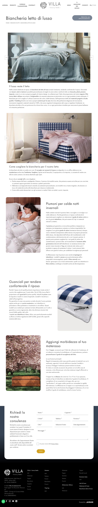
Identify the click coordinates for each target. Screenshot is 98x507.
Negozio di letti (15, 23)
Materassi (29, 476)
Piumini (29, 486)
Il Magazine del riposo (77, 5)
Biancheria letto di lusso (28, 23)
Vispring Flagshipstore (22, 5)
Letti (28, 473)
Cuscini (29, 489)
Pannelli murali (83, 473)
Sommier (64, 476)
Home (7, 23)
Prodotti (13, 5)
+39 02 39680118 (11, 482)
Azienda (5, 5)
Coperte (29, 484)
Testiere (47, 476)
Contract (32, 5)
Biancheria (30, 481)
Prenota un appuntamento (84, 18)
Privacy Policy (54, 444)
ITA (91, 5)
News (69, 5)
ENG (94, 5)
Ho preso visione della (49, 444)
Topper (29, 478)
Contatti (85, 5)
